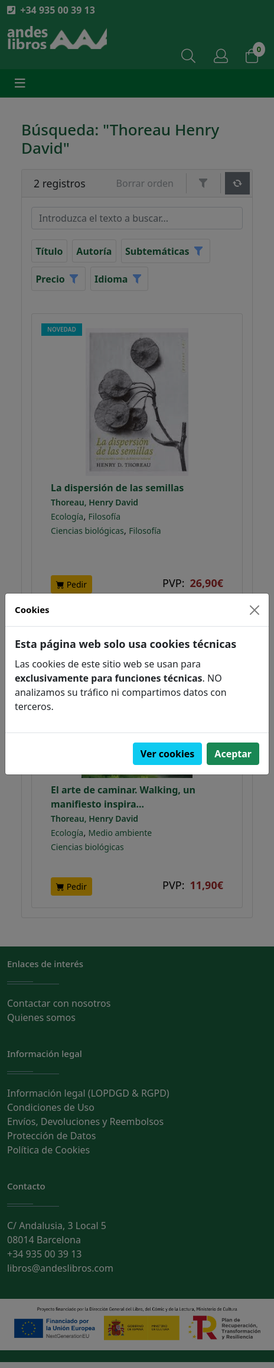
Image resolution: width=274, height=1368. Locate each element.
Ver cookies (168, 753)
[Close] (254, 610)
